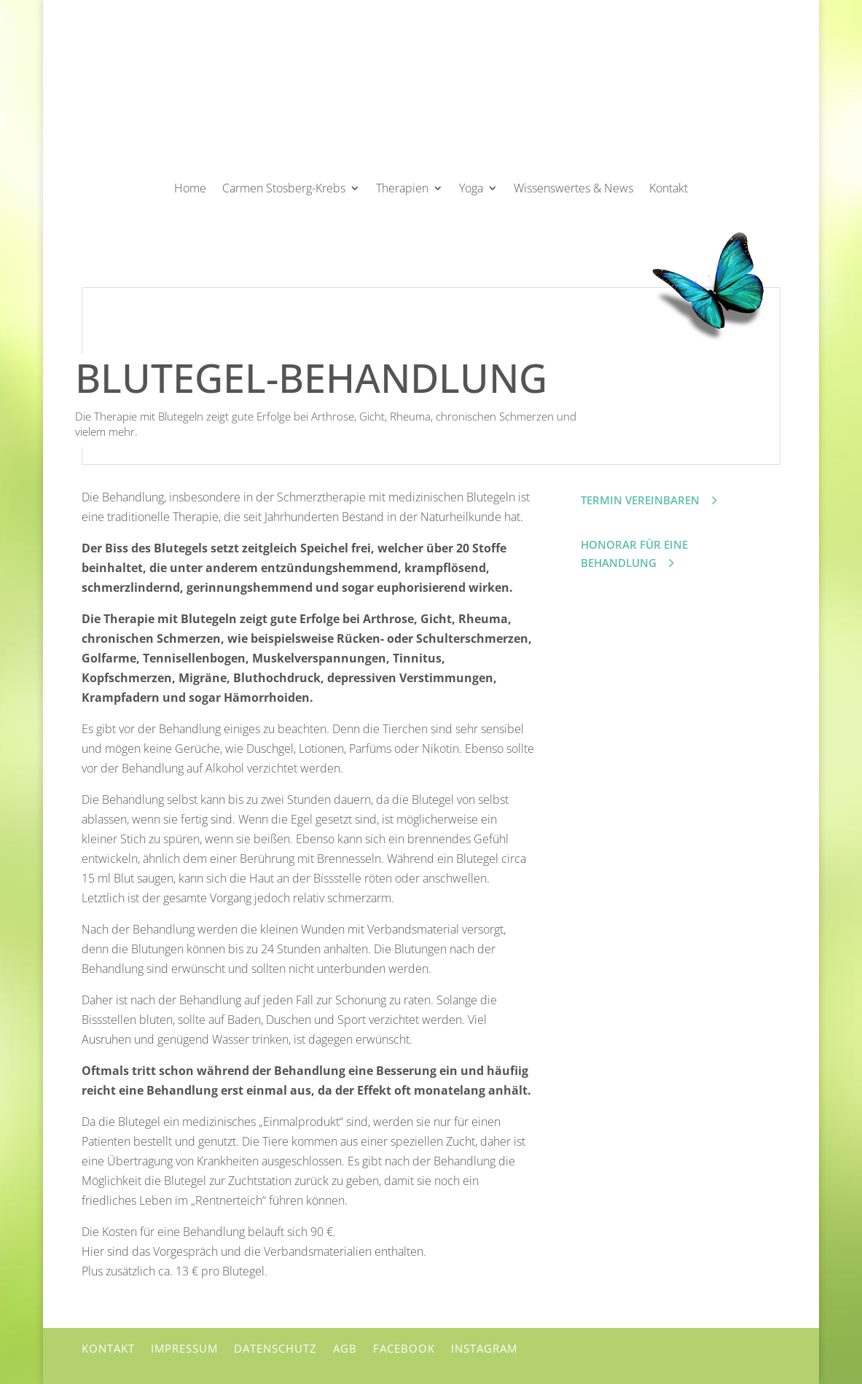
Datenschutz (275, 1348)
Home (190, 188)
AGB (345, 1348)
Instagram (484, 1348)
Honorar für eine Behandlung (634, 554)
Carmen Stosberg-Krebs (283, 188)
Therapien (402, 188)
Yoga (471, 188)
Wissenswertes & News (573, 188)
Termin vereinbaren (640, 500)
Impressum (184, 1348)
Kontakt (668, 188)
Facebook (404, 1348)
